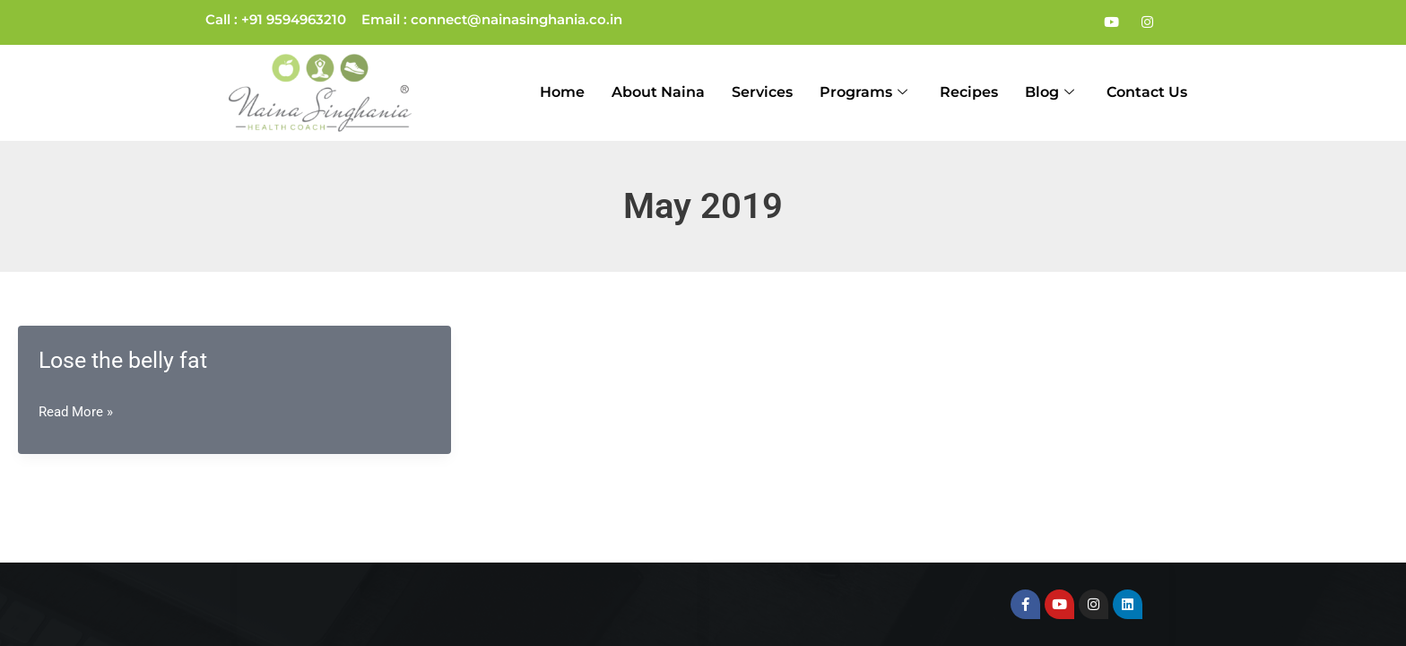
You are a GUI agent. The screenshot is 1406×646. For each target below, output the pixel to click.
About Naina (658, 91)
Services (762, 91)
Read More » (76, 412)
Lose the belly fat (123, 360)
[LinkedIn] (1182, 22)
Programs (863, 93)
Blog (1049, 93)
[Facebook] (1075, 22)
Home (562, 91)
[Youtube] (1111, 22)
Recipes (969, 91)
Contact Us (1147, 91)
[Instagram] (1146, 22)
